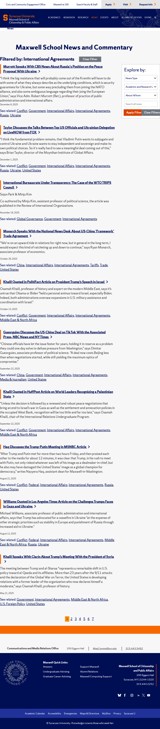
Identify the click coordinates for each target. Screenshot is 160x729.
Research (83, 17)
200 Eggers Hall (145, 675)
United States (31, 170)
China (21, 265)
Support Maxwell (89, 666)
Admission (69, 17)
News (94, 17)
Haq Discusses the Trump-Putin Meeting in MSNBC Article (46, 447)
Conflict (22, 111)
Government (37, 111)
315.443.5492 (134, 648)
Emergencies (70, 713)
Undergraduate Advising (56, 671)
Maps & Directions (89, 713)
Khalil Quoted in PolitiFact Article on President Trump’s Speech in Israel (55, 282)
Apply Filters (134, 112)
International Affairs (60, 111)
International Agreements (92, 111)
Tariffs (94, 265)
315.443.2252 (145, 684)
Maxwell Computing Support (96, 676)
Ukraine (15, 115)
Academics (54, 17)
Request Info (146, 4)
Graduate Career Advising (57, 676)
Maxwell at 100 (61, 4)
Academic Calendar (35, 713)
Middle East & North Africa (18, 320)
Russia (4, 115)
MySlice (106, 713)
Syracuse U (129, 713)
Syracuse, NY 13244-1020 (139, 679)
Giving (147, 17)
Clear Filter (90, 59)
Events (104, 17)
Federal (34, 485)
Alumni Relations (132, 17)
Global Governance (30, 219)
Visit (125, 4)
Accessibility (54, 713)
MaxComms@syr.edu (105, 648)
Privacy (117, 713)
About (115, 17)
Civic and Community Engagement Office (26, 4)
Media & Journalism (13, 379)
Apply (108, 4)
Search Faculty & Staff (87, 4)
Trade (104, 265)
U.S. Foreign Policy (12, 604)
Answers (47, 666)
